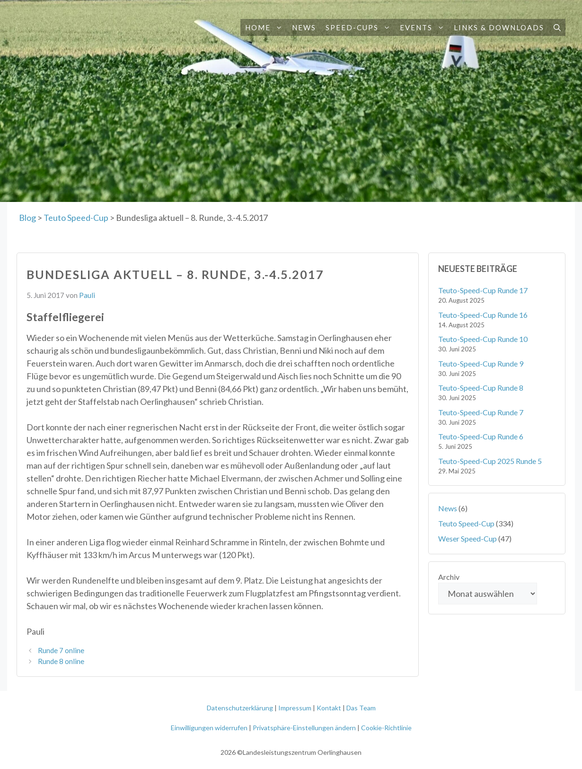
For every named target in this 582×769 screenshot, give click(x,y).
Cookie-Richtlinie (386, 728)
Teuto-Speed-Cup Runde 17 (483, 290)
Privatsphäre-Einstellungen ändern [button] (304, 728)
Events (424, 27)
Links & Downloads (499, 27)
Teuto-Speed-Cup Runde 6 (480, 436)
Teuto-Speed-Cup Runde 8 (480, 387)
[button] (279, 27)
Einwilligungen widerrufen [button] (209, 728)
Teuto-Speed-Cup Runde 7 (480, 412)
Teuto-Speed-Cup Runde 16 (483, 314)
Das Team (361, 708)
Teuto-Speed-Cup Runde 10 (483, 338)
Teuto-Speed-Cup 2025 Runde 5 (490, 460)
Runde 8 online (61, 661)
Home (266, 27)
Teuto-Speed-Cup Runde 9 (480, 363)
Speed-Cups (360, 27)
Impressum (294, 708)
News (304, 27)
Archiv (448, 576)
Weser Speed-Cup (467, 538)
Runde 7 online (61, 650)
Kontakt (329, 708)
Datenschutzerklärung (240, 708)
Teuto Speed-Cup (466, 523)
